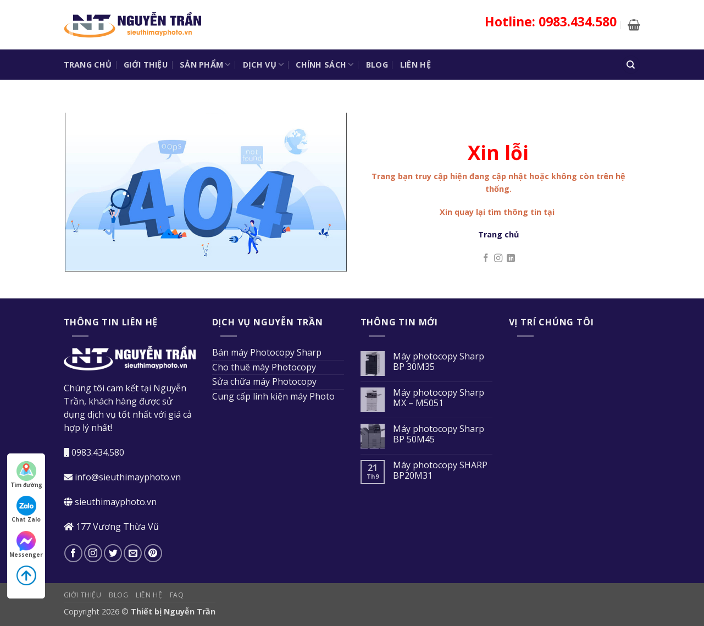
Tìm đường (26, 475)
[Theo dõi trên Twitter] (113, 553)
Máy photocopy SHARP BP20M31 (440, 470)
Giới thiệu (146, 64)
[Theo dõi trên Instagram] (498, 258)
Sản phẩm (205, 64)
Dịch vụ (263, 64)
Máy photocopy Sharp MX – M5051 (438, 397)
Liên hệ (415, 64)
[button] (634, 25)
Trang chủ (88, 64)
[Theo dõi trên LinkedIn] (511, 258)
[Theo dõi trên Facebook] (485, 258)
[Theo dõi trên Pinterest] (153, 553)
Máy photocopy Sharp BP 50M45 (438, 434)
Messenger (26, 544)
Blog (377, 64)
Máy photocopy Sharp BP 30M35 (438, 361)
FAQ (177, 595)
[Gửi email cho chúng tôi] (133, 553)
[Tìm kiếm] (631, 65)
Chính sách (324, 64)
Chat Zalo (26, 509)
